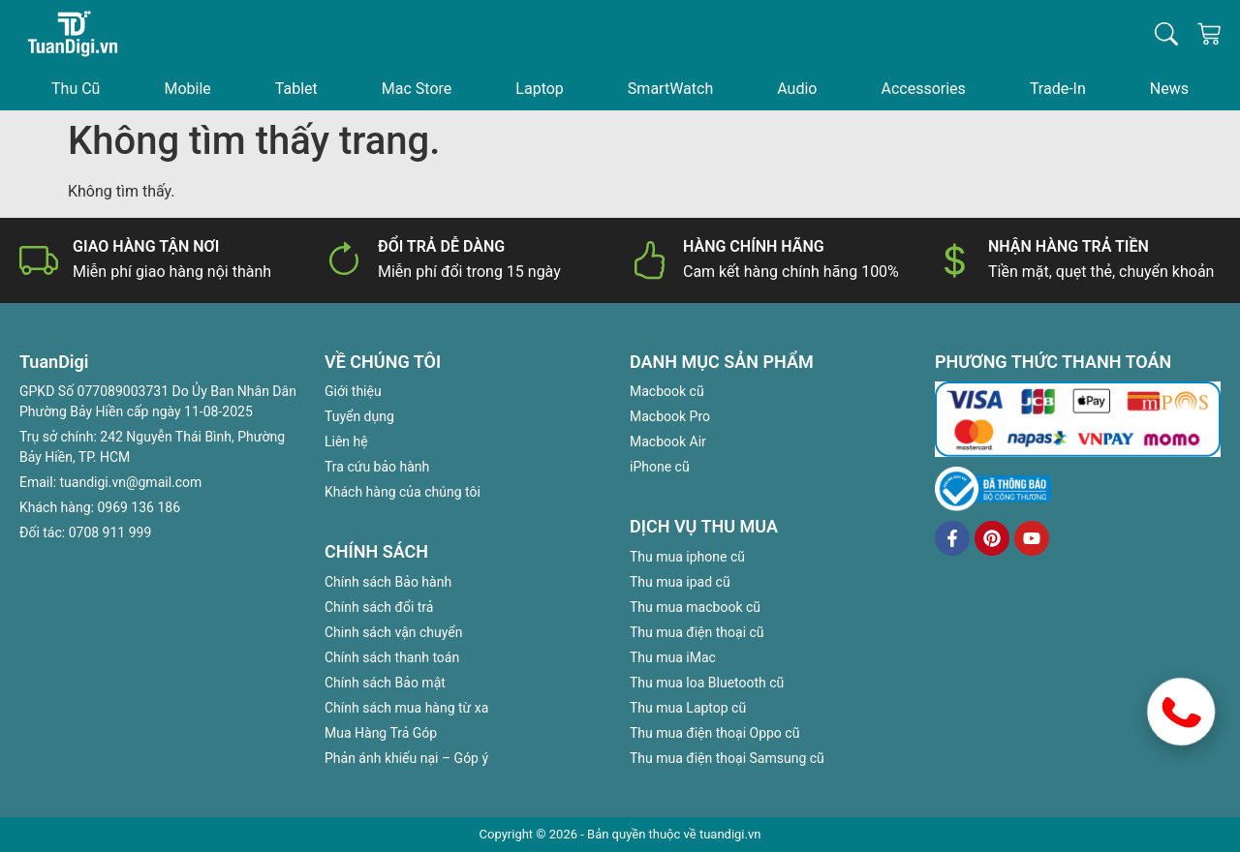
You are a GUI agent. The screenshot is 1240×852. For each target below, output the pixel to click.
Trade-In (1058, 88)
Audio (797, 88)
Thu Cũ (75, 88)
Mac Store (416, 88)
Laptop (539, 88)
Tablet (296, 88)
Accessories (923, 88)
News (1169, 88)
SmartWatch (670, 88)
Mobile (187, 88)
